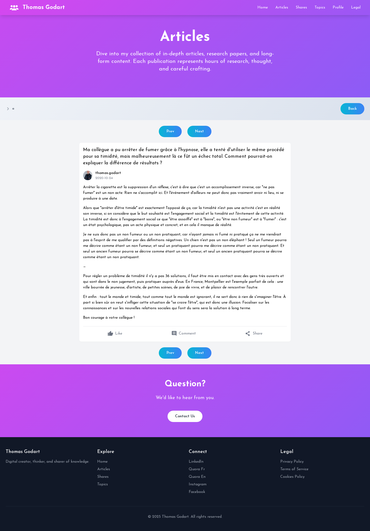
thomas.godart (108, 173)
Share (253, 333)
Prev (170, 131)
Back (352, 109)
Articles (281, 7)
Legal (356, 7)
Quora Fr (197, 469)
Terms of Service (294, 469)
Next (199, 131)
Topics (320, 7)
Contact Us (185, 416)
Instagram (197, 484)
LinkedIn (196, 462)
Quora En (197, 477)
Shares (301, 7)
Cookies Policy (292, 477)
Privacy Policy (292, 462)
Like (115, 333)
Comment (183, 333)
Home (262, 7)
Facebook (197, 492)
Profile (338, 7)
